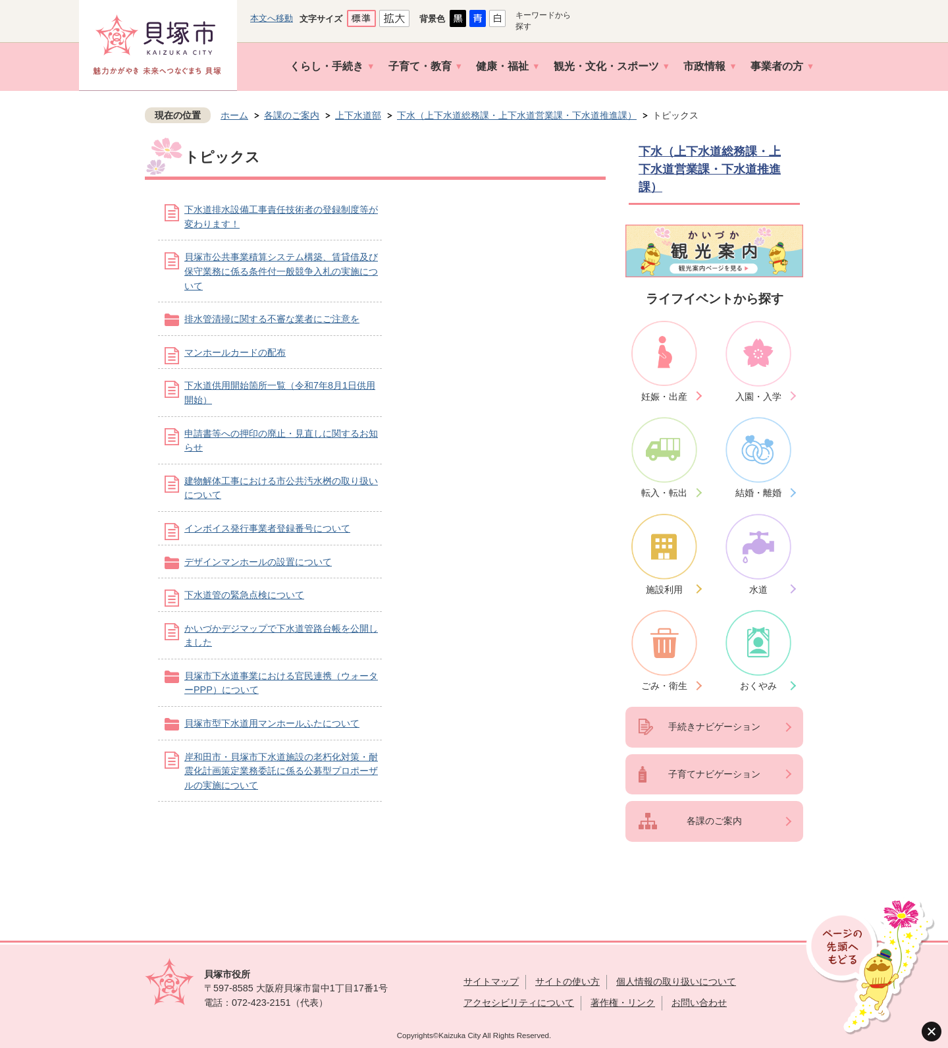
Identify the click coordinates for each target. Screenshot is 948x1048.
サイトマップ (491, 981)
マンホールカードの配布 (235, 352)
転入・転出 (664, 492)
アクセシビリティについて (518, 1002)
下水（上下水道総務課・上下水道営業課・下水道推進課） (517, 115)
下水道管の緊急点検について (244, 595)
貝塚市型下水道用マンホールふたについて (271, 723)
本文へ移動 (271, 18)
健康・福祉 (502, 66)
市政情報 (704, 66)
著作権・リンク (623, 1002)
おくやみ (758, 685)
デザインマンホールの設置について (258, 562)
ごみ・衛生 (664, 685)
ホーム (234, 115)
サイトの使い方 (567, 981)
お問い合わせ (699, 1002)
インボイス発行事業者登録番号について (267, 528)
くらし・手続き (326, 66)
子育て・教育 (420, 66)
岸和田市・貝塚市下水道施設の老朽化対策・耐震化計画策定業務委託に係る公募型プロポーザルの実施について (281, 771)
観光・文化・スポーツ (606, 66)
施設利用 (664, 589)
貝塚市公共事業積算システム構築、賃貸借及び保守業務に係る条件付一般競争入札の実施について (281, 271)
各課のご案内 (291, 115)
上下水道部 (358, 115)
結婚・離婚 (758, 492)
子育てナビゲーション (714, 774)
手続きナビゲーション (714, 726)
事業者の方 (776, 66)
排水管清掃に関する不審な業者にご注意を (271, 319)
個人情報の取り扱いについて (676, 981)
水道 (758, 589)
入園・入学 (758, 396)
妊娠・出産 (664, 396)
